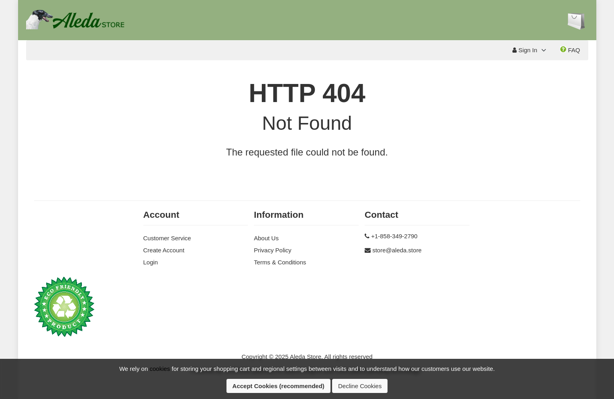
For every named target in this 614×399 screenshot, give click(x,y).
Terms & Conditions (280, 262)
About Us (266, 238)
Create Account (164, 250)
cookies (159, 368)
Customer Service (167, 238)
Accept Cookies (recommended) (278, 386)
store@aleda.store (397, 250)
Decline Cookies (359, 386)
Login (150, 262)
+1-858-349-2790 (394, 236)
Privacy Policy (272, 250)
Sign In (524, 50)
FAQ (570, 49)
